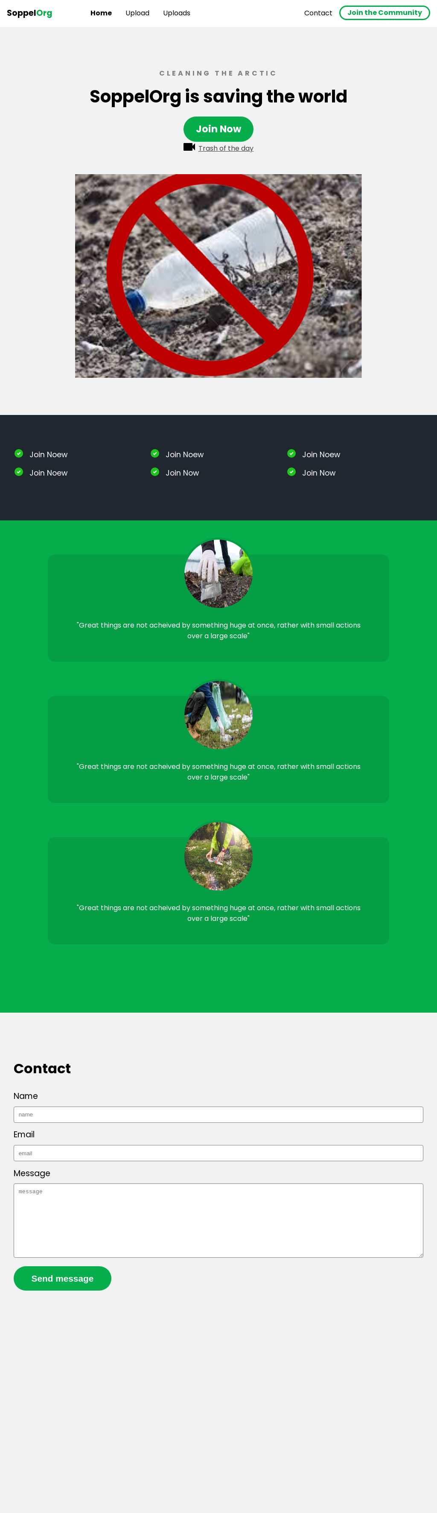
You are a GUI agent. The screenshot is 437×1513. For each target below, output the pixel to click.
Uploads (176, 13)
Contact (318, 13)
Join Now (218, 129)
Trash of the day (218, 148)
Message (32, 1173)
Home (101, 13)
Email (24, 1134)
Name (26, 1096)
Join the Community (384, 13)
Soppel (29, 13)
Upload (137, 13)
